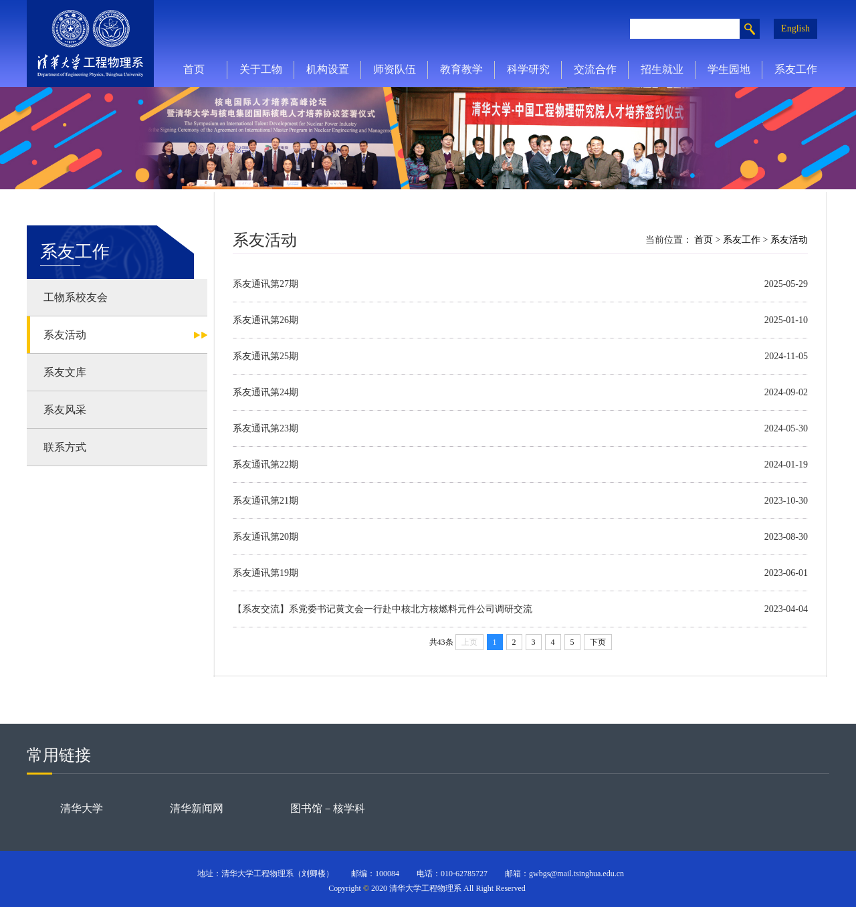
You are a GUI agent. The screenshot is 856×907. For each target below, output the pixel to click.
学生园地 (729, 69)
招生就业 (662, 69)
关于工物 (260, 69)
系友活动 (789, 240)
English (795, 28)
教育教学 (461, 69)
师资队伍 (394, 69)
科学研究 (528, 69)
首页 (194, 69)
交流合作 (595, 69)
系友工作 (795, 69)
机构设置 (327, 69)
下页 (598, 642)
